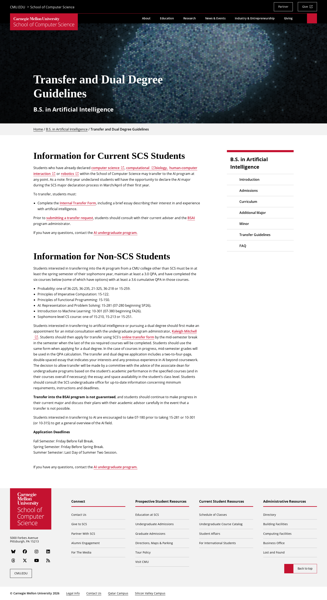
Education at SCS (147, 515)
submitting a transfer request (69, 218)
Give (305, 7)
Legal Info (73, 593)
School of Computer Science (52, 7)
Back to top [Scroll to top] (305, 568)
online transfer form (138, 337)
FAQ (242, 246)
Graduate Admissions (151, 534)
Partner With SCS (84, 534)
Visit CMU (142, 562)
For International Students (217, 543)
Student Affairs (209, 534)
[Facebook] (25, 552)
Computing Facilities (277, 534)
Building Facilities (275, 524)
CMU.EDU (17, 7)
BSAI (191, 218)
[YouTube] (36, 561)
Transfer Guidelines (254, 234)
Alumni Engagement (86, 543)
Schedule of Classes (213, 515)
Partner (283, 7)
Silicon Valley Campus (150, 593)
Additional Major (252, 212)
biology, (162, 168)
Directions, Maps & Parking (154, 543)
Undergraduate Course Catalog (221, 524)
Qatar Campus (118, 593)
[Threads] (13, 561)
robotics (67, 173)
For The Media (82, 552)
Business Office (274, 543)
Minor (244, 223)
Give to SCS (79, 524)
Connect (79, 502)
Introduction (249, 179)
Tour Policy (143, 552)
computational (138, 168)
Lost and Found (274, 552)
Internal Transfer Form (78, 203)
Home (38, 129)
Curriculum (248, 201)
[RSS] (48, 561)
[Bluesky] (13, 552)
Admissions (248, 190)
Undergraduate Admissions (155, 524)
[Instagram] (37, 552)
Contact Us (79, 515)
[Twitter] (25, 561)
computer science (105, 168)
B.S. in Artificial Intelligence (67, 129)
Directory (269, 515)
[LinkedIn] (48, 552)
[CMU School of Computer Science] (44, 22)
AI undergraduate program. (115, 232)
